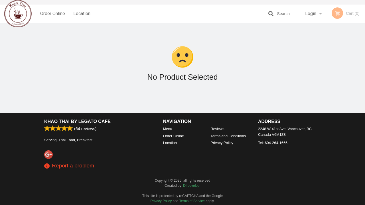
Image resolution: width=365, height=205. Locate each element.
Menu (167, 129)
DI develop (191, 186)
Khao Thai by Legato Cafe (77, 121)
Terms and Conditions (228, 136)
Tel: (272, 143)
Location (81, 13)
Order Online (52, 13)
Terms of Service (192, 201)
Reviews (217, 129)
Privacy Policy (221, 143)
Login (310, 13)
